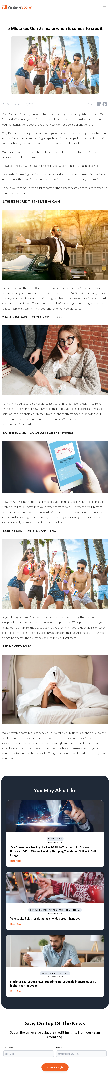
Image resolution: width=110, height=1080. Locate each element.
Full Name (8, 1047)
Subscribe (55, 1067)
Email (59, 1047)
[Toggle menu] (104, 7)
